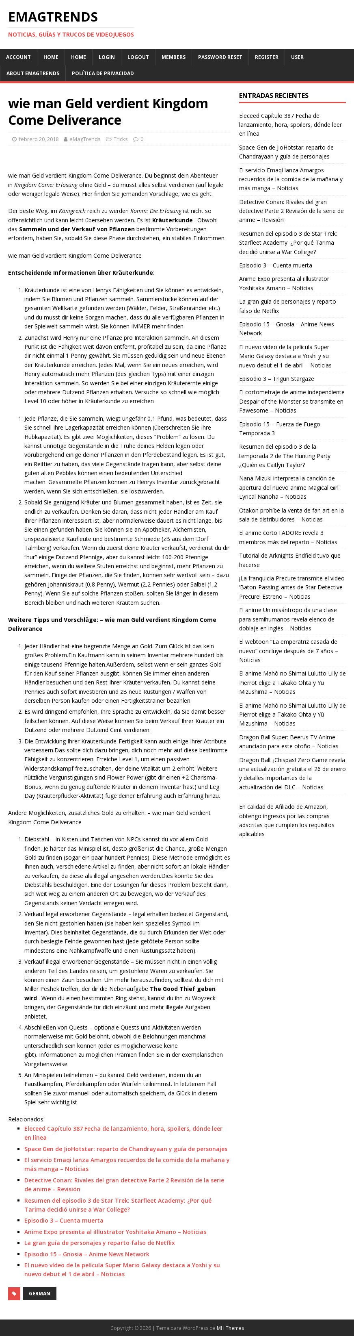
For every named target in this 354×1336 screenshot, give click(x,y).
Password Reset (220, 57)
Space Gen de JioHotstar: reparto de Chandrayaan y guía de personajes (125, 1149)
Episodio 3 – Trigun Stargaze (276, 378)
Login (107, 57)
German (39, 1293)
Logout (138, 57)
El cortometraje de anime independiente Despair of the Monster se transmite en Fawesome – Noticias (292, 401)
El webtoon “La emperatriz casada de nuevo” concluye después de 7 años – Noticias (288, 651)
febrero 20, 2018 (38, 139)
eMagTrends (85, 139)
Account (18, 57)
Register (266, 57)
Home (50, 57)
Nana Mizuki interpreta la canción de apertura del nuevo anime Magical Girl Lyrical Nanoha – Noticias (289, 487)
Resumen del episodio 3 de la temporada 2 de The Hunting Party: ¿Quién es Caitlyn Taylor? (285, 456)
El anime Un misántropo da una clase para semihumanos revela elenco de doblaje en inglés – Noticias (288, 619)
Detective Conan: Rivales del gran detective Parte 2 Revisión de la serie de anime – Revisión (291, 211)
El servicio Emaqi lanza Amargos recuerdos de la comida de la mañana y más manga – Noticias (291, 179)
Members (174, 57)
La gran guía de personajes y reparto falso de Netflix (99, 1243)
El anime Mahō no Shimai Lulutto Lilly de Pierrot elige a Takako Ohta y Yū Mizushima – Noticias (292, 682)
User (297, 57)
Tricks (121, 139)
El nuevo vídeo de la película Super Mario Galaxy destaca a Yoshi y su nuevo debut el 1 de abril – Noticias (285, 356)
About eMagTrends (32, 73)
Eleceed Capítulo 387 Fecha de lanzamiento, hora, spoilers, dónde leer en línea (290, 125)
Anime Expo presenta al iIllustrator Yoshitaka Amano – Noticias (115, 1232)
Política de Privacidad (103, 73)
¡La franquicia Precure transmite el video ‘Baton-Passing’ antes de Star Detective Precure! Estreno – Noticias (292, 587)
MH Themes (230, 1328)
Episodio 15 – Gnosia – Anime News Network (86, 1254)
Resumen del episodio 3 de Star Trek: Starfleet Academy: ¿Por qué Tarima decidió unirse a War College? (288, 243)
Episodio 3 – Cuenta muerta (64, 1220)
